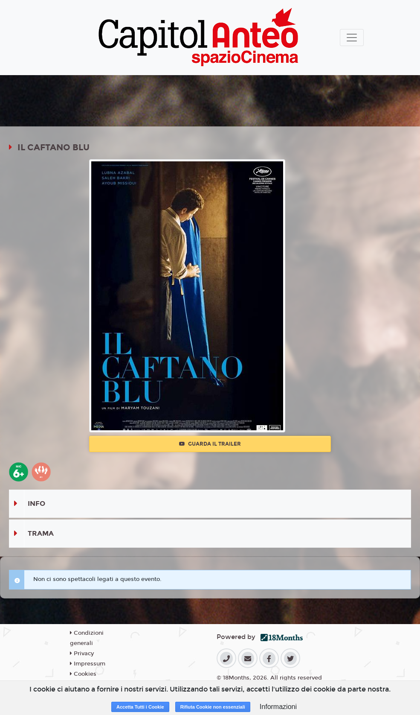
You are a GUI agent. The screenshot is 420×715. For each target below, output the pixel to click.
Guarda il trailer (210, 444)
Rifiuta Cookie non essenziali (212, 706)
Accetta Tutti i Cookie (140, 706)
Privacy (82, 653)
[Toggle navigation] (352, 37)
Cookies (83, 674)
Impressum (87, 663)
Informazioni (278, 706)
